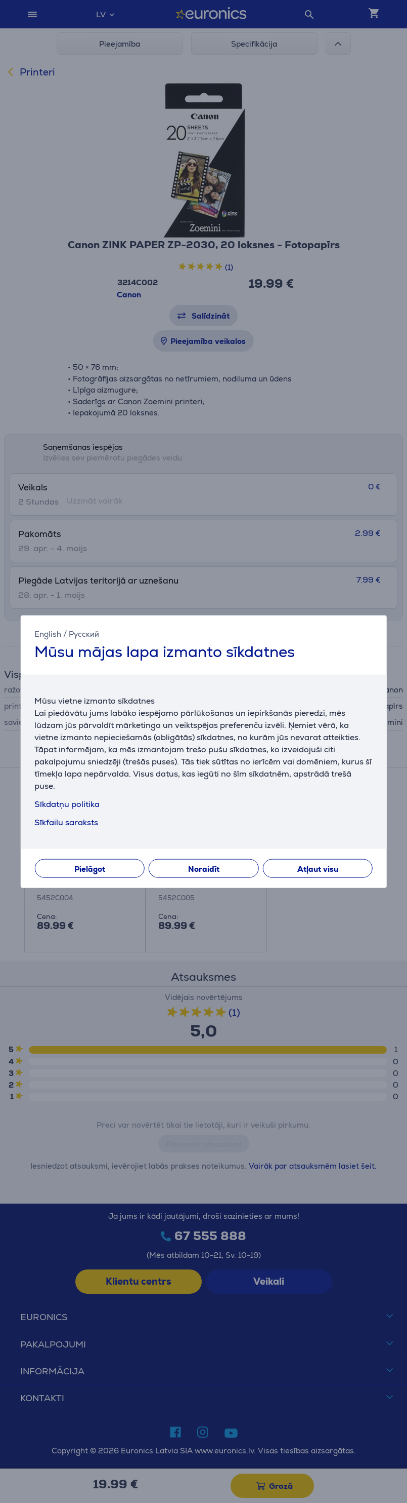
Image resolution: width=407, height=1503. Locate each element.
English (47, 633)
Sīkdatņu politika (67, 804)
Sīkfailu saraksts (66, 822)
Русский (84, 633)
